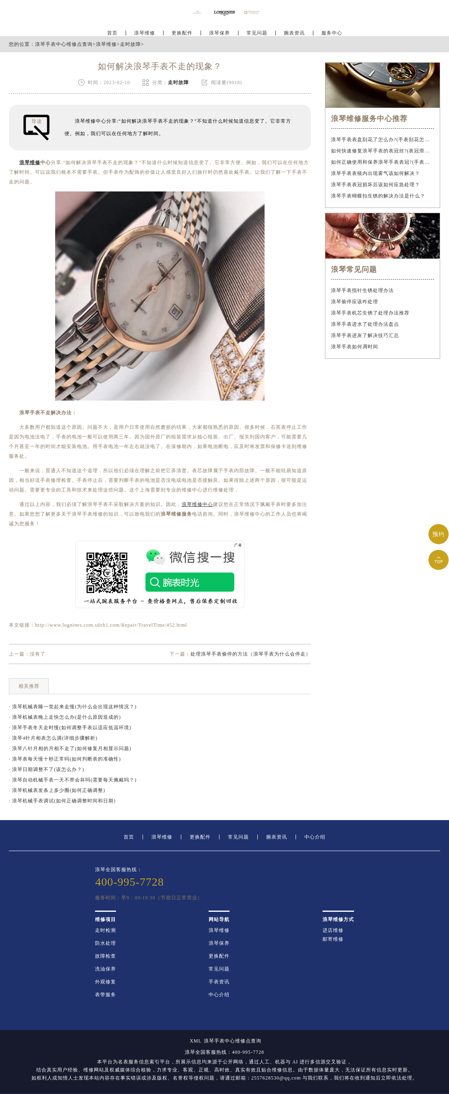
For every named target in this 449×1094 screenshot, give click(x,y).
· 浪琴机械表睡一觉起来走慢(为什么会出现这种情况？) (73, 706)
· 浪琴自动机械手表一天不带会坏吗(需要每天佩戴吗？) (73, 780)
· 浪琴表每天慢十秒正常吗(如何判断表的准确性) (65, 759)
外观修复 (105, 981)
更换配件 (182, 30)
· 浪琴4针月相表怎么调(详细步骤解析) (53, 738)
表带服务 (105, 994)
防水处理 (105, 943)
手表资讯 (219, 981)
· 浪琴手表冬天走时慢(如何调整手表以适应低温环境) (70, 727)
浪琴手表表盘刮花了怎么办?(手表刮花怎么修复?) (382, 139)
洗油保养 (105, 969)
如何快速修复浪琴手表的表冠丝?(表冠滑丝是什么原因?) (382, 151)
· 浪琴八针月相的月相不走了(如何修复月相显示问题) (70, 748)
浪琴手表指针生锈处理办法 (362, 290)
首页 (112, 30)
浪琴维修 (144, 30)
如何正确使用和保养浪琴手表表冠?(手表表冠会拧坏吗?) (382, 162)
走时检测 (105, 930)
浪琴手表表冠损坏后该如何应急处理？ (375, 184)
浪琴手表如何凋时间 (354, 347)
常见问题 (256, 30)
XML (196, 1040)
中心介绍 (314, 837)
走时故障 (130, 44)
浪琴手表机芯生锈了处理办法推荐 (370, 313)
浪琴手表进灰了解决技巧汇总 (365, 335)
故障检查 (105, 956)
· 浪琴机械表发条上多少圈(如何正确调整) (57, 790)
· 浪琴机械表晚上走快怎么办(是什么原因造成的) (65, 717)
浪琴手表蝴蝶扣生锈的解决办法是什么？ (378, 196)
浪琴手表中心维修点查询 (64, 44)
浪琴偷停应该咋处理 (354, 301)
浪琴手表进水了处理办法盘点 (365, 324)
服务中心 (331, 30)
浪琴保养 (219, 30)
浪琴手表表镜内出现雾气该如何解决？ (375, 173)
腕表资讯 (294, 30)
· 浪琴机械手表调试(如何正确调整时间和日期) (62, 801)
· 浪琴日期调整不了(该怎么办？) (46, 769)
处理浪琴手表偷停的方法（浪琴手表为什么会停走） (250, 654)
